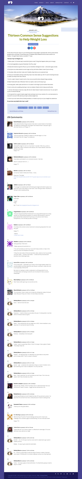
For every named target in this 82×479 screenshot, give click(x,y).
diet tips (39, 107)
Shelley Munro (17, 300)
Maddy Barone (17, 394)
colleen (15, 184)
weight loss (45, 107)
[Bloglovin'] (73, 473)
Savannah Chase (18, 404)
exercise (31, 107)
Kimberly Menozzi (18, 157)
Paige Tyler (17, 196)
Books (41, 2)
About (52, 2)
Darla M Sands (17, 121)
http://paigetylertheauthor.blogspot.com (29, 205)
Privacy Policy (43, 475)
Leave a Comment (33, 44)
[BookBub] (67, 473)
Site (38, 475)
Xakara (15, 224)
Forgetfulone (17, 211)
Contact (66, 2)
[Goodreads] (64, 473)
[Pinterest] (61, 473)
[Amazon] (70, 473)
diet (35, 107)
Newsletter (59, 2)
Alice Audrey (17, 279)
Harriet (15, 170)
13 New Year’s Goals (18, 235)
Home (36, 2)
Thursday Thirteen (33, 32)
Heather (16, 241)
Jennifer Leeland (18, 383)
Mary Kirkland (17, 290)
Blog (47, 2)
